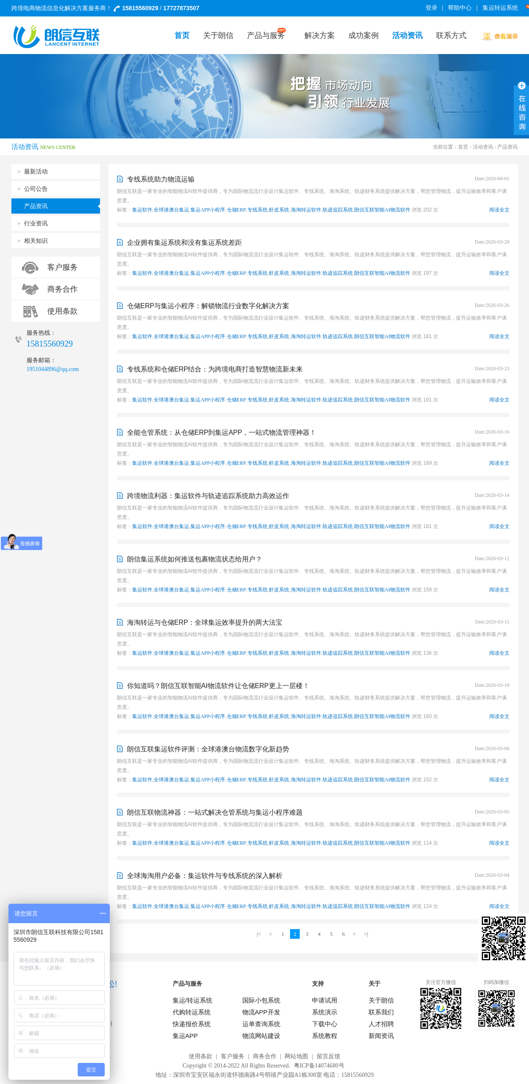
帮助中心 (460, 8)
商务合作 (62, 289)
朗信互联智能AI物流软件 (382, 210)
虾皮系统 (279, 210)
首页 (463, 147)
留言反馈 (328, 1056)
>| (366, 934)
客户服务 (62, 267)
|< (259, 934)
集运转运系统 (502, 8)
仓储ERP (236, 210)
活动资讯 (483, 147)
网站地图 (296, 1056)
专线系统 (257, 210)
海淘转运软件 (306, 210)
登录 (431, 8)
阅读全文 (499, 210)
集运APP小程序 (207, 210)
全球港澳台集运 (171, 210)
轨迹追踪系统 (338, 210)
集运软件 (142, 210)
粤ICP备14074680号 (319, 1065)
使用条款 (62, 311)
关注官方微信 (441, 982)
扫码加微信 (496, 982)
